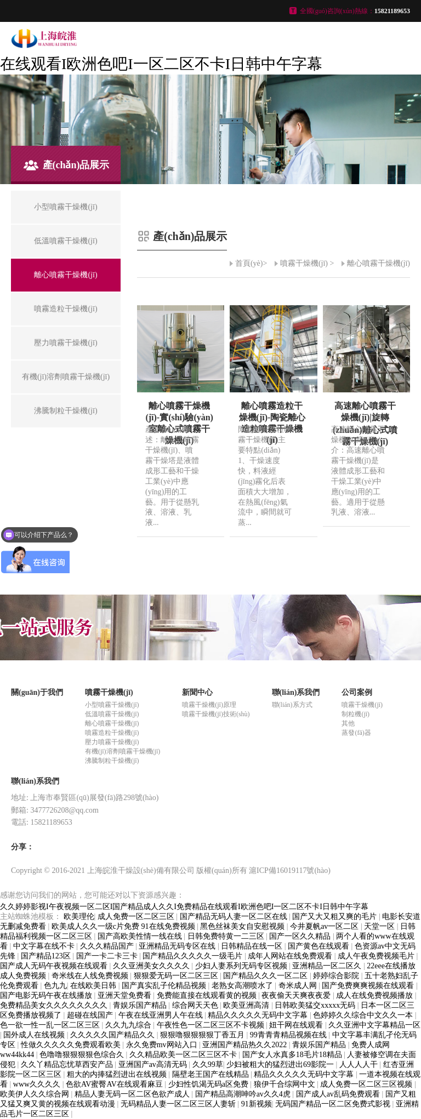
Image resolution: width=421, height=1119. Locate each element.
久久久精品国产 (108, 946)
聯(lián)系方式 (292, 705)
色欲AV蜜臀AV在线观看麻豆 (115, 1084)
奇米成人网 (298, 985)
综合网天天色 (196, 1005)
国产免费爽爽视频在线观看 (369, 985)
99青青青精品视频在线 (289, 1035)
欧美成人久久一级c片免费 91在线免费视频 (124, 926)
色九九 (55, 985)
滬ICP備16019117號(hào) (290, 870)
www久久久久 (37, 1084)
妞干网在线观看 (297, 1025)
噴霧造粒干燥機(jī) (112, 733)
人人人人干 (359, 1064)
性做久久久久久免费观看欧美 (72, 1045)
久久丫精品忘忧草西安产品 (68, 1064)
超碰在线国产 (91, 1015)
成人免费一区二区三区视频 (367, 1084)
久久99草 (207, 1064)
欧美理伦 (79, 916)
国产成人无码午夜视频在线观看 (55, 966)
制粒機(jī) (355, 714)
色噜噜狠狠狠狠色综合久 (82, 1055)
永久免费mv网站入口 (162, 1045)
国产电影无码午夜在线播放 (47, 995)
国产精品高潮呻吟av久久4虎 (244, 1094)
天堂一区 (380, 926)
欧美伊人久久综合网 (35, 1094)
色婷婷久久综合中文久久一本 (364, 1015)
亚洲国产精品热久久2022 (245, 1045)
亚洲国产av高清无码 (153, 1064)
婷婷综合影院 (337, 976)
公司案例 (357, 692)
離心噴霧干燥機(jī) (378, 263)
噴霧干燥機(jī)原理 (209, 705)
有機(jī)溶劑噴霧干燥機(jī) (122, 751)
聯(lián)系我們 (296, 692)
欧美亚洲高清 (247, 1005)
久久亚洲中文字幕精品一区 (374, 1025)
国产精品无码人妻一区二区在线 (234, 916)
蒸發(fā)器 (356, 733)
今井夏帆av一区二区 (325, 926)
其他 (348, 723)
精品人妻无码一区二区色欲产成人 (133, 1094)
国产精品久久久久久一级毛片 (193, 956)
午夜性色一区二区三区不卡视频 (211, 1025)
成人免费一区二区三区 (137, 916)
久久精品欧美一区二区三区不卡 (184, 1055)
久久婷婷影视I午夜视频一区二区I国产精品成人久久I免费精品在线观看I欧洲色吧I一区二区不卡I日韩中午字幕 (184, 907)
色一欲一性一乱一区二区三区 (51, 1025)
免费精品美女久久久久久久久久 (55, 1005)
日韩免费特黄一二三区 (226, 936)
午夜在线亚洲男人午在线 (161, 1015)
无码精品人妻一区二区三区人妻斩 (179, 1104)
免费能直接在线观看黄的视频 (208, 995)
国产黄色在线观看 (319, 946)
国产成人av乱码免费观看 (339, 1094)
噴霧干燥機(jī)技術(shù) (215, 714)
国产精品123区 (47, 956)
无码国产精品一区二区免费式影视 (333, 1104)
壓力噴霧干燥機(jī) (112, 742)
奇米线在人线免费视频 (91, 976)
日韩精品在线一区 (253, 946)
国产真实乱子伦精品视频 (165, 985)
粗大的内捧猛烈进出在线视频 (118, 1074)
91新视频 (256, 1104)
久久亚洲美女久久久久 (152, 966)
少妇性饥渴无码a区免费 (209, 1084)
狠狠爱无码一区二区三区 (177, 976)
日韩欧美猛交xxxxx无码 (316, 1005)
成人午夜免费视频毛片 (377, 956)
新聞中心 (197, 692)
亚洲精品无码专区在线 (178, 946)
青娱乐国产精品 (141, 1005)
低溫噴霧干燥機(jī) (112, 714)
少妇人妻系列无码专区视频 (242, 966)
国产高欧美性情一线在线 (141, 936)
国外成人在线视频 (35, 1035)
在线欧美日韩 (94, 985)
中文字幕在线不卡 (45, 946)
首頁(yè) (249, 263)
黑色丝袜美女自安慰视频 (243, 926)
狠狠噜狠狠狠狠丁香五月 (203, 1035)
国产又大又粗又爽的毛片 (335, 916)
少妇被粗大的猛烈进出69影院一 (281, 1064)
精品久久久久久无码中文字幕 (259, 1015)
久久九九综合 (129, 1025)
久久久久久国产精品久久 (113, 1035)
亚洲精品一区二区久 (327, 966)
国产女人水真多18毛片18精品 (293, 1055)
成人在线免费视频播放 (375, 995)
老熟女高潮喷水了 (243, 985)
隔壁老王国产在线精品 (211, 1074)
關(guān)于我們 (37, 692)
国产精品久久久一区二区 (266, 976)
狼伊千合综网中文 (285, 1084)
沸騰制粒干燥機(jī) (112, 760)
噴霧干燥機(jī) (304, 263)
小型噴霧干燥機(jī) (112, 705)
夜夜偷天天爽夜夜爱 (297, 995)
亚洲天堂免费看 (125, 995)
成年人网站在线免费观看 (291, 956)
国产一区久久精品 (301, 936)
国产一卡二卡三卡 (108, 956)
